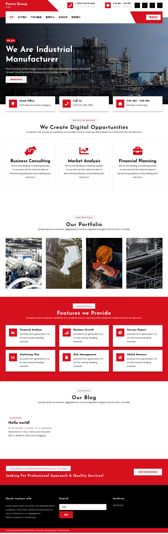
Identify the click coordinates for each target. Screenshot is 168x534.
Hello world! (18, 424)
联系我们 (76, 17)
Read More (16, 79)
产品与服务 (36, 17)
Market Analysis (84, 161)
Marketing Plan (29, 355)
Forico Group (16, 4)
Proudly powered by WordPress (20, 531)
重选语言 (153, 17)
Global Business (137, 355)
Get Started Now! (148, 473)
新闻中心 (50, 17)
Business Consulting (30, 161)
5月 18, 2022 (17, 429)
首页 (12, 17)
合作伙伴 (63, 17)
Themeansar (63, 531)
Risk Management (84, 355)
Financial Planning (137, 161)
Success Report (136, 330)
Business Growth (83, 330)
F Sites (25, 432)
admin (30, 429)
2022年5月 (118, 506)
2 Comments (45, 429)
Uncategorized (15, 419)
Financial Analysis (31, 330)
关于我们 (22, 17)
